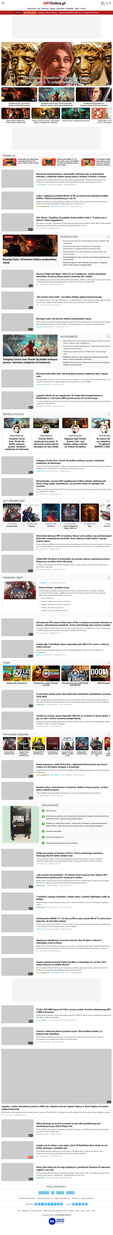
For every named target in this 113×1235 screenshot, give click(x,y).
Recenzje (45, 8)
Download (60, 8)
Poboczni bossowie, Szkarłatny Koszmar (55, 610)
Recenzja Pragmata (28, 12)
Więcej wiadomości (56, 1187)
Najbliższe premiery (87, 1200)
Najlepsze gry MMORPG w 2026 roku (70, 12)
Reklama (71, 1212)
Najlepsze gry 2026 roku (45, 1200)
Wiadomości (42, 1194)
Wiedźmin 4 (76, 1200)
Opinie (52, 8)
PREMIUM (16, 12)
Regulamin (24, 1212)
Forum (83, 8)
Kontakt (88, 1212)
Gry (38, 8)
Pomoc (94, 1212)
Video (77, 8)
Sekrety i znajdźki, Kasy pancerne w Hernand (56, 601)
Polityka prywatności (49, 1212)
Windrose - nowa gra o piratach (47, 12)
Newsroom (31, 8)
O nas (18, 1212)
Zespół (78, 1212)
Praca (83, 1212)
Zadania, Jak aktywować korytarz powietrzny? (57, 604)
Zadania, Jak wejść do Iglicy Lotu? (53, 607)
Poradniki (69, 8)
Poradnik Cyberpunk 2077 (27, 1200)
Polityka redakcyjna (35, 1212)
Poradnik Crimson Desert (92, 12)
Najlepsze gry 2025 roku (62, 1200)
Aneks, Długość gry (47, 598)
